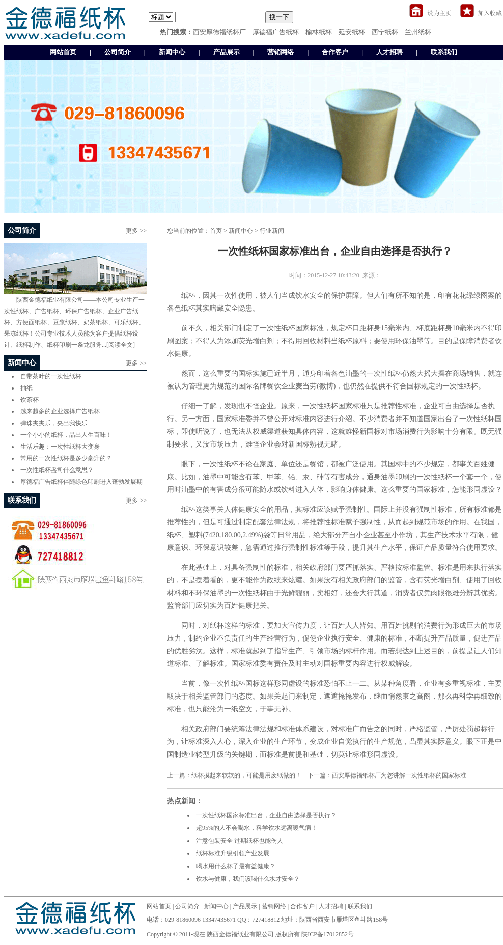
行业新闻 (272, 230)
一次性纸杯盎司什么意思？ (57, 470)
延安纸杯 (352, 32)
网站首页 (63, 52)
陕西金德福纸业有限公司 (240, 934)
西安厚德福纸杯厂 (219, 32)
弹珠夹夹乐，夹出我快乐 (54, 423)
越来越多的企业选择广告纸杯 (60, 411)
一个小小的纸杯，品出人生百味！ (66, 434)
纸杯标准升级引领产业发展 (232, 853)
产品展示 (226, 52)
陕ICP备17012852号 (327, 934)
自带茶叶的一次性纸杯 (50, 376)
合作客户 (335, 52)
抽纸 (26, 388)
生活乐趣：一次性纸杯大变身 (60, 446)
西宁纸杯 (385, 32)
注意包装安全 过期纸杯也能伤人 (239, 840)
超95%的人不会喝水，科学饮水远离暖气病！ (256, 827)
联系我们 (444, 52)
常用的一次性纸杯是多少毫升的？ (66, 458)
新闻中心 (172, 52)
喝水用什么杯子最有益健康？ (235, 866)
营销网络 (280, 52)
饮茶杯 (29, 399)
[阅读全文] (120, 344)
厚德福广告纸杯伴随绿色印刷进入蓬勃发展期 (81, 481)
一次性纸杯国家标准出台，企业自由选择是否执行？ (266, 815)
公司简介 (117, 52)
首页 (216, 230)
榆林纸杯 (318, 32)
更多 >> (136, 230)
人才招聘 (389, 52)
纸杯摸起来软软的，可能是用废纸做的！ (246, 775)
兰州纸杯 (418, 32)
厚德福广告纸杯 (276, 32)
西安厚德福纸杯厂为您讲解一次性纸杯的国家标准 (399, 775)
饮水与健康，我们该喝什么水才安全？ (248, 878)
